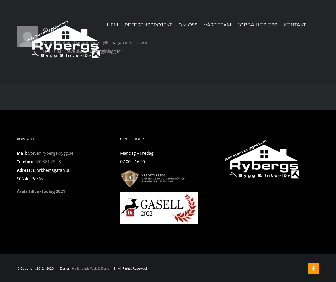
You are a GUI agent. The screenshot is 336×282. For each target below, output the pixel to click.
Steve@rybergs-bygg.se (50, 153)
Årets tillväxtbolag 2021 (41, 191)
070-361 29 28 (47, 162)
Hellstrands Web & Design (91, 268)
